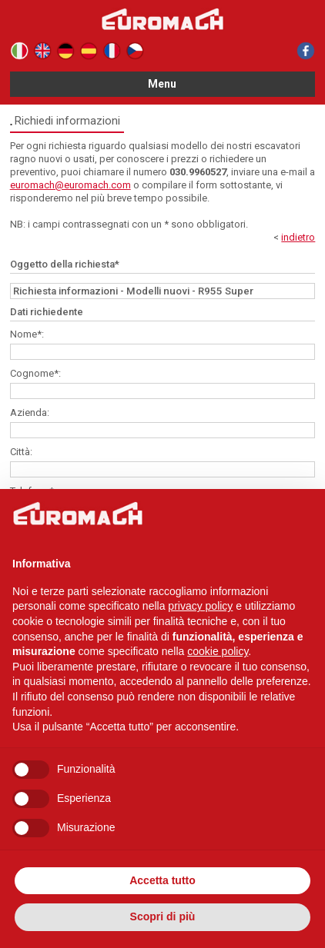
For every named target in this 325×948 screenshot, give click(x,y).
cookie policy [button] (217, 651)
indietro (298, 237)
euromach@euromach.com (70, 185)
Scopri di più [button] (163, 916)
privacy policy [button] (200, 606)
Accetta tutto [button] (162, 880)
